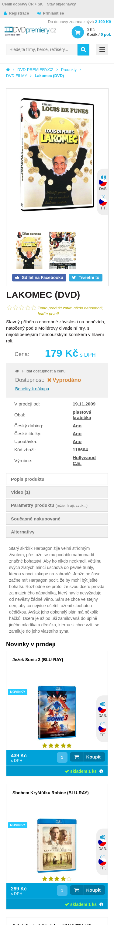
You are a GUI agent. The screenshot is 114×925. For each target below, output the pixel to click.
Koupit (93, 756)
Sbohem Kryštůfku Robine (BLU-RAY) (50, 792)
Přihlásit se (53, 13)
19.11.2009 (84, 403)
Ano (77, 425)
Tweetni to (88, 277)
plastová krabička (82, 414)
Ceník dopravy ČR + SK (22, 4)
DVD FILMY (16, 75)
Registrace (19, 13)
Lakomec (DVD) (49, 75)
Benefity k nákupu (32, 388)
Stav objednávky (61, 4)
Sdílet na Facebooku (42, 277)
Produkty (69, 69)
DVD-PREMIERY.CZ (35, 69)
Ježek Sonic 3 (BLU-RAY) (37, 659)
